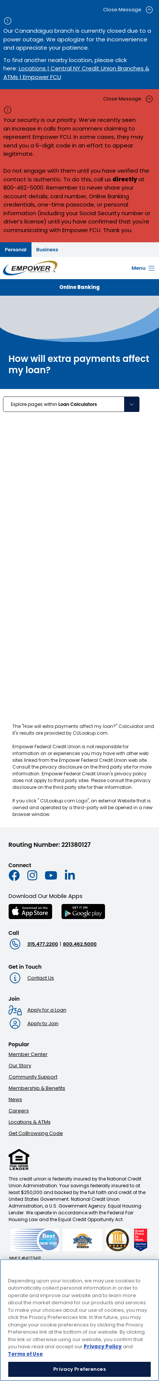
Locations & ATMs (30, 1122)
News (15, 1099)
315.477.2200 (42, 944)
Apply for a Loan (46, 1009)
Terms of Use (25, 1354)
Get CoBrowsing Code (36, 1133)
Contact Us (40, 977)
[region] (79, 1320)
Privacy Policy (103, 1346)
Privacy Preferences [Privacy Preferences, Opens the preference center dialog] (79, 1369)
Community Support (33, 1076)
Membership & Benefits (37, 1088)
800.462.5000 (80, 944)
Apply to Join (42, 1023)
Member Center (28, 1054)
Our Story (20, 1065)
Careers (19, 1110)
